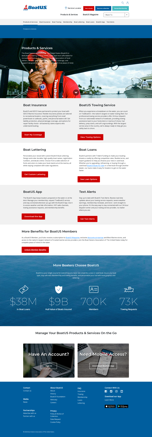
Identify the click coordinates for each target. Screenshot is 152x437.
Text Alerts (110, 22)
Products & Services (69, 14)
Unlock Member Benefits (35, 250)
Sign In (49, 366)
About (52, 391)
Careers (53, 402)
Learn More (109, 400)
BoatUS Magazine (90, 14)
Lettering (81, 403)
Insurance (81, 391)
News (25, 402)
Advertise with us (29, 413)
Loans (80, 400)
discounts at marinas (95, 237)
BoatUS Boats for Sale (95, 165)
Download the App (33, 216)
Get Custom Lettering (34, 174)
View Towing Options (90, 137)
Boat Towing (56, 22)
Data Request (55, 419)
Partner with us (29, 416)
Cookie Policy (55, 422)
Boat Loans (90, 22)
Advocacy (53, 399)
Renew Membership (120, 8)
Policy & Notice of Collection (57, 415)
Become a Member (103, 8)
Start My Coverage (33, 135)
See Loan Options (88, 179)
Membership (67, 22)
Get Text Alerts (87, 219)
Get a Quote (89, 8)
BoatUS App (100, 22)
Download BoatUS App (103, 366)
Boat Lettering (79, 22)
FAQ (79, 388)
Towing (80, 394)
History (53, 394)
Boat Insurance (44, 22)
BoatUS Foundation (57, 397)
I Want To (108, 15)
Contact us (27, 391)
